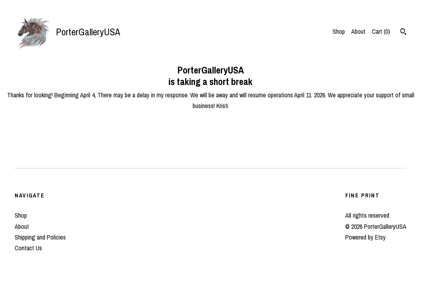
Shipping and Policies (40, 237)
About (358, 31)
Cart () (381, 31)
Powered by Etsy (365, 237)
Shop (339, 31)
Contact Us (28, 247)
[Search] (403, 32)
